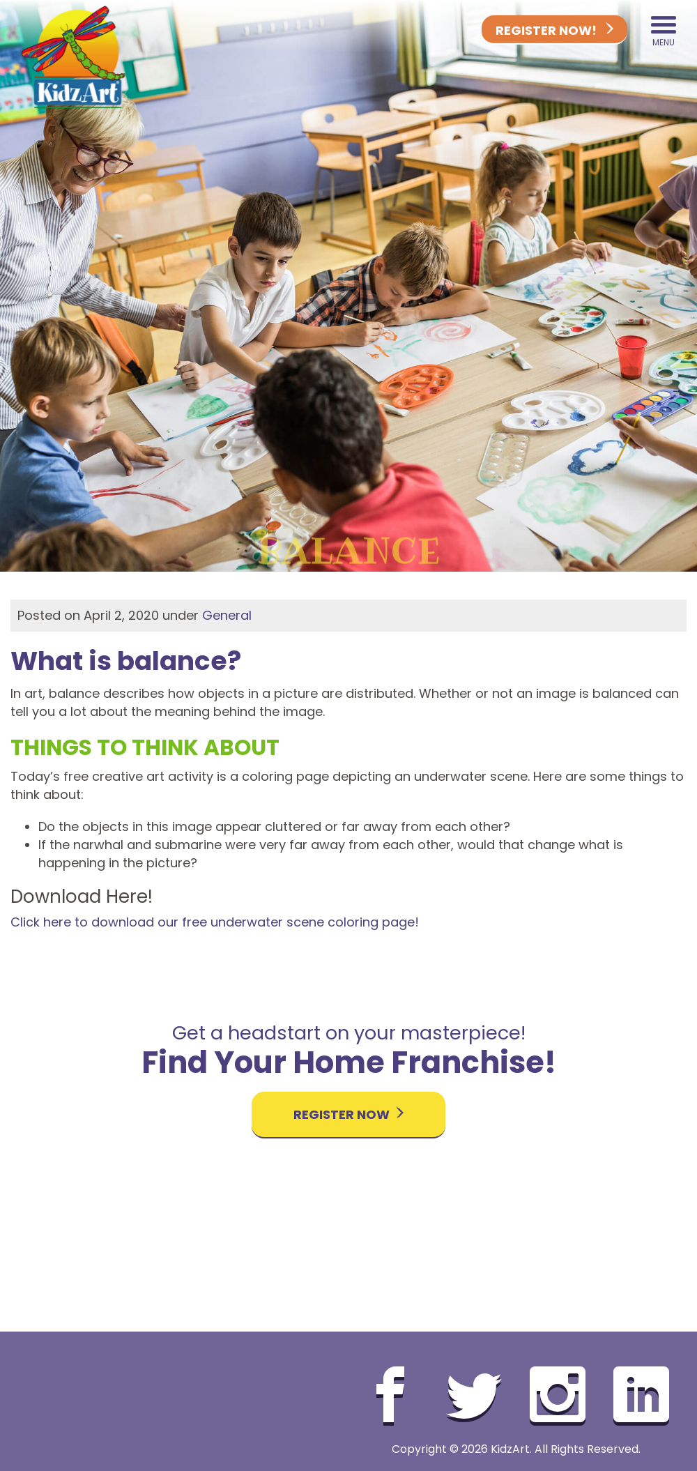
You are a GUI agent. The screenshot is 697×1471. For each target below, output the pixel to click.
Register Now (348, 1114)
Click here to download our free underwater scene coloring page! (214, 922)
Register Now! (554, 30)
